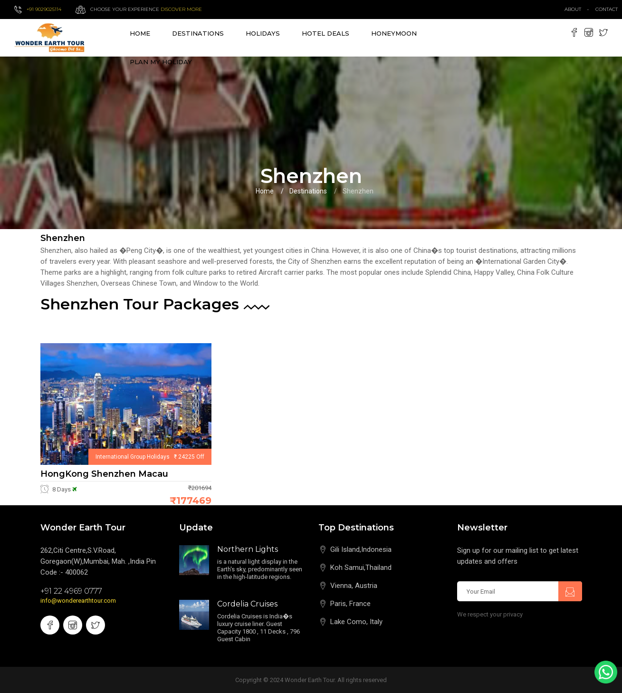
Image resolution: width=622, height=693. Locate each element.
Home (140, 33)
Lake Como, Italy (356, 621)
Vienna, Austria (353, 585)
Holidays (263, 33)
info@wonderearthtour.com (78, 600)
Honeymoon (394, 33)
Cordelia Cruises (247, 603)
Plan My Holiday (161, 62)
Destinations (308, 191)
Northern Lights (247, 549)
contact (608, 9)
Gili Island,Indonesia (361, 549)
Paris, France (350, 603)
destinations (198, 33)
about (573, 9)
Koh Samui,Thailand (361, 567)
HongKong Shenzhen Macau (104, 474)
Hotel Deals (325, 33)
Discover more (181, 9)
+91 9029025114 (44, 9)
